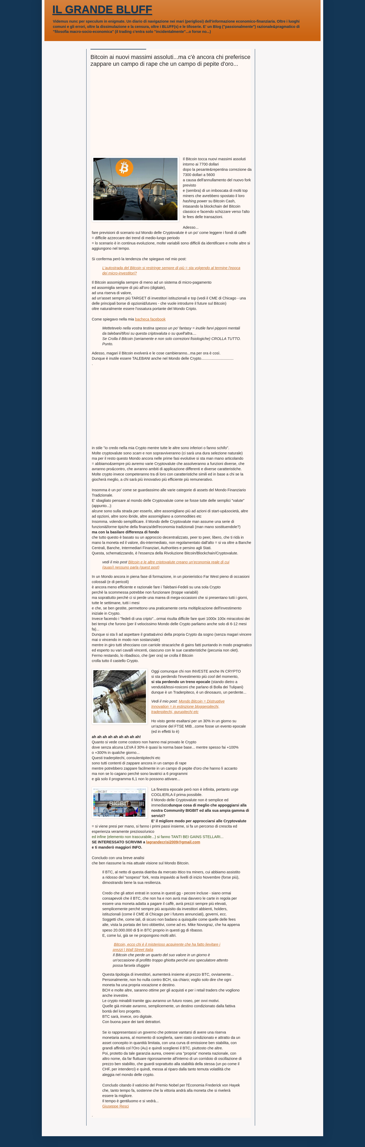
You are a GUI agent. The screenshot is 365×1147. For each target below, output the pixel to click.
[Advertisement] (172, 114)
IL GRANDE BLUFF (102, 9)
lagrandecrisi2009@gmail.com (173, 842)
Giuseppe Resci (115, 1106)
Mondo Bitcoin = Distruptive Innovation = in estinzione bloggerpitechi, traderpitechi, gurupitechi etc (188, 706)
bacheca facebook (150, 319)
